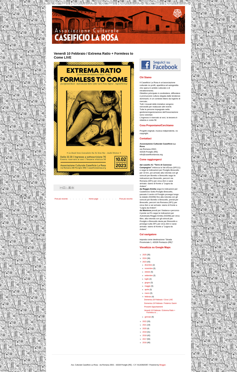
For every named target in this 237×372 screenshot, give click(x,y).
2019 (145, 332)
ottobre (148, 272)
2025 (145, 255)
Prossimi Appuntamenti (153, 307)
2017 (145, 339)
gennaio (148, 317)
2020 (145, 328)
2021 (145, 325)
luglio (147, 279)
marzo (147, 293)
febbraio (148, 297)
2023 (145, 262)
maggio (148, 286)
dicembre (149, 265)
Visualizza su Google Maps (155, 247)
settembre (149, 275)
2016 (145, 343)
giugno (148, 283)
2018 (145, 335)
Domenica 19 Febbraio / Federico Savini (160, 303)
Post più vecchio (126, 199)
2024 (145, 258)
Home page (93, 199)
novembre (149, 268)
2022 (145, 321)
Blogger (162, 365)
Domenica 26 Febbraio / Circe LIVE (158, 300)
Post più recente (61, 199)
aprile (147, 290)
